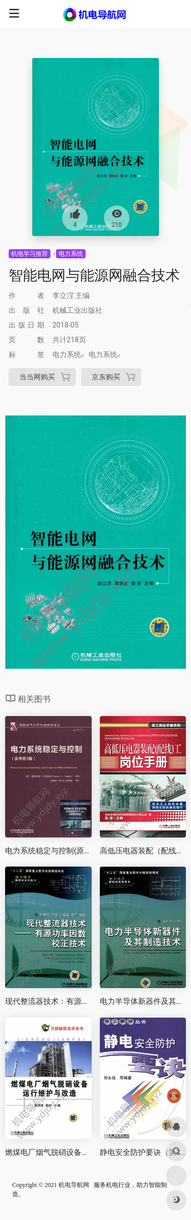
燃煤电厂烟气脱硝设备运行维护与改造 (48, 1152)
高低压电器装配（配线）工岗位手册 (143, 850)
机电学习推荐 (29, 253)
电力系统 (71, 253)
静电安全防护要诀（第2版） (143, 1152)
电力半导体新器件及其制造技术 (143, 1001)
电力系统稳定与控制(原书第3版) (48, 850)
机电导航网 (74, 1184)
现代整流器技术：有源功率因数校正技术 (48, 1001)
